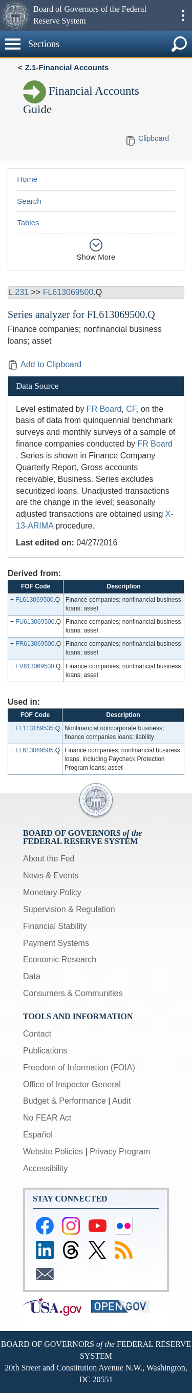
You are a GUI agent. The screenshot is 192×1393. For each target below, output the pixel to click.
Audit (121, 1100)
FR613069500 (34, 643)
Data (31, 976)
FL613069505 (34, 750)
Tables (28, 222)
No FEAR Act (47, 1117)
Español (38, 1134)
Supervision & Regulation (69, 909)
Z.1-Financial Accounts (67, 67)
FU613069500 (34, 621)
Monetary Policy (52, 892)
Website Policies (53, 1151)
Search (29, 201)
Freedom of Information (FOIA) (79, 1067)
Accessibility (45, 1168)
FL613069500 (68, 292)
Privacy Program (120, 1151)
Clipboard (153, 138)
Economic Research (59, 959)
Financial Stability (55, 926)
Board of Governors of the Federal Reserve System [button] (89, 15)
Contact (37, 1033)
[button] (15, 15)
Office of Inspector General (72, 1084)
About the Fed (49, 858)
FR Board (104, 409)
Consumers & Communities (73, 993)
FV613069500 (34, 666)
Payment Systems (56, 943)
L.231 (18, 292)
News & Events (50, 875)
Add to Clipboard (44, 364)
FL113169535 (34, 728)
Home (27, 179)
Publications (45, 1050)
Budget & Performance (64, 1100)
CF (131, 409)
